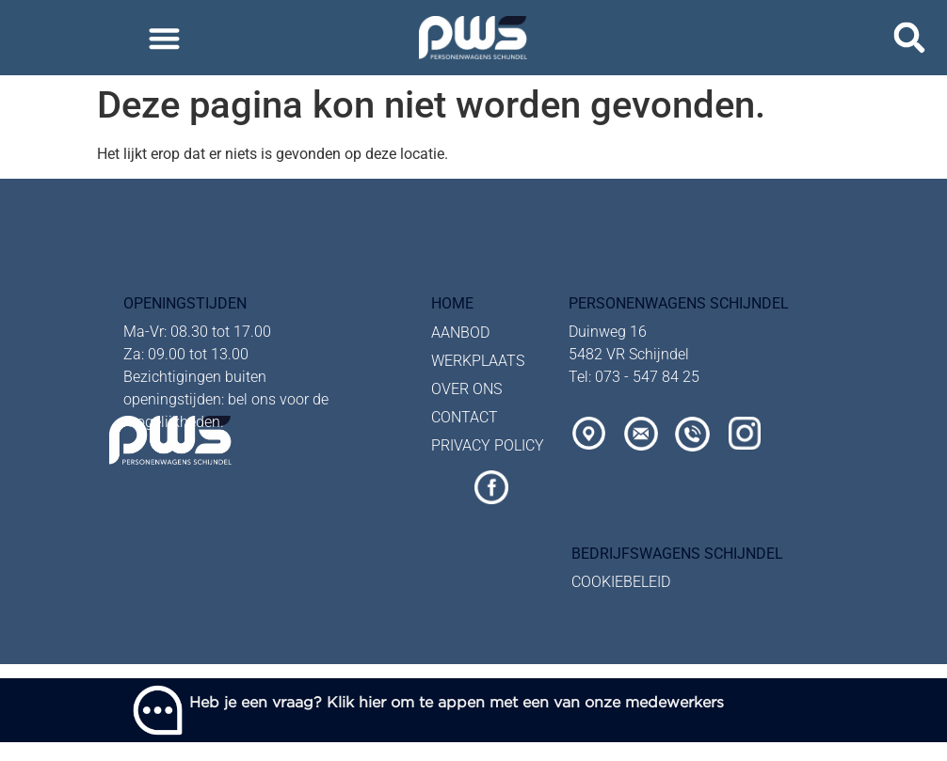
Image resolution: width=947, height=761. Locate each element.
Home (452, 303)
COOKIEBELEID (620, 582)
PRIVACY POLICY (487, 445)
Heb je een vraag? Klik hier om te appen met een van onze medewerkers (456, 701)
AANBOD (460, 332)
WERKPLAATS (477, 361)
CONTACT (464, 417)
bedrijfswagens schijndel (677, 554)
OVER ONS (466, 389)
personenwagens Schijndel (679, 303)
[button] (164, 38)
